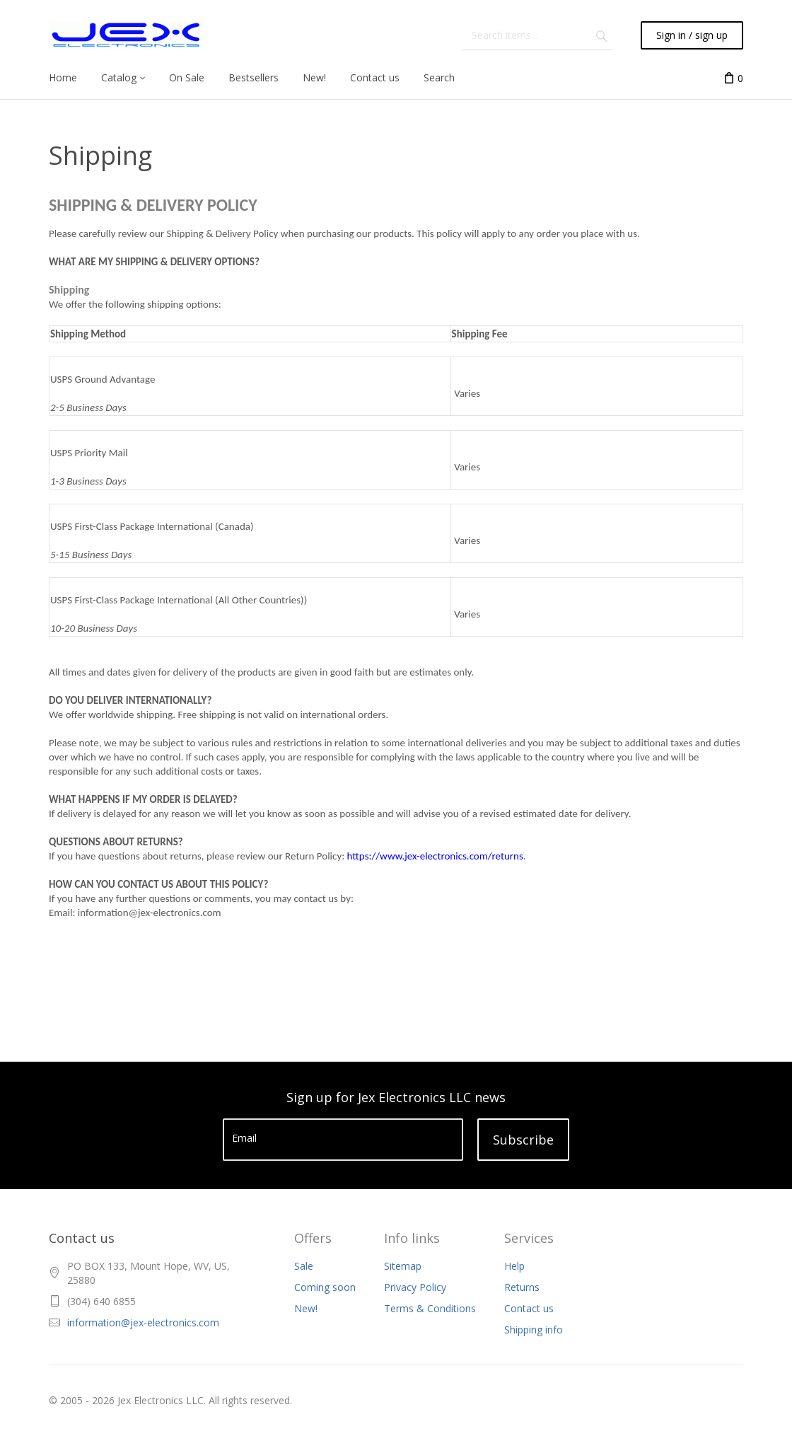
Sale (303, 1266)
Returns (522, 1287)
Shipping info (533, 1329)
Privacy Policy (415, 1287)
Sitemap (402, 1266)
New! (306, 1308)
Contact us (529, 1308)
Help (514, 1266)
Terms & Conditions (430, 1308)
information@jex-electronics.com (143, 1322)
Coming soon (325, 1287)
